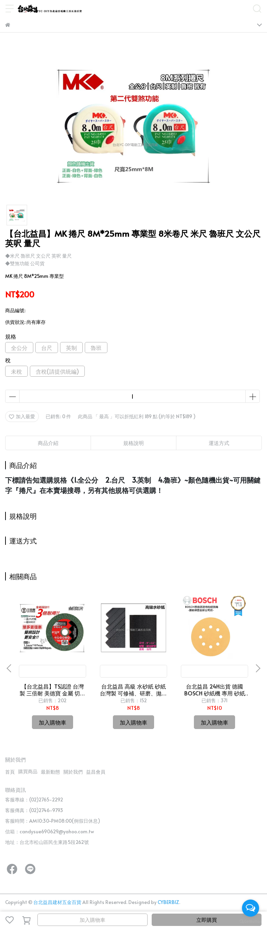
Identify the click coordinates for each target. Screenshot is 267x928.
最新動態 (50, 771)
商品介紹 (48, 442)
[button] (258, 668)
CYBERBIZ (168, 902)
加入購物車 (92, 919)
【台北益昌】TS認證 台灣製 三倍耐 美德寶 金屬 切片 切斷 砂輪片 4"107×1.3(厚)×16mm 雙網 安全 (52, 689)
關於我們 (73, 771)
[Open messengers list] (250, 908)
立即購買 (206, 919)
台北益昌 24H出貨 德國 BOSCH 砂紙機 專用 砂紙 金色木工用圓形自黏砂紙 (214, 689)
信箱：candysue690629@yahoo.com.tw (49, 831)
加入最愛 (22, 416)
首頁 (10, 771)
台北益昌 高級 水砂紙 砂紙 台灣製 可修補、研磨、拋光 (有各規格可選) (133, 689)
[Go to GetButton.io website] (251, 921)
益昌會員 (95, 771)
